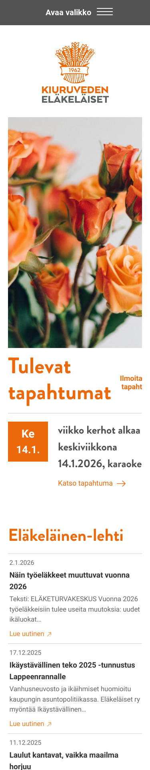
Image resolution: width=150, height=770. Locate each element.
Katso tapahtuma (92, 483)
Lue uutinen (31, 634)
